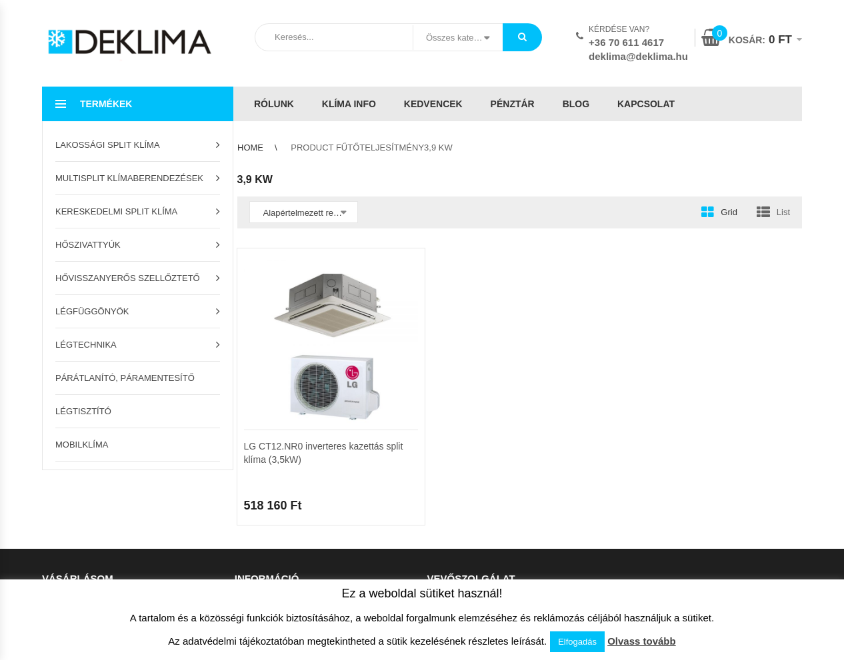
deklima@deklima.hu (638, 56)
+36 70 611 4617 (626, 42)
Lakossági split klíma (107, 145)
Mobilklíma (81, 445)
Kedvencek (433, 104)
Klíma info (349, 104)
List (783, 212)
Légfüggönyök (92, 311)
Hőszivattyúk (88, 245)
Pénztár (513, 104)
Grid (729, 212)
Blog (576, 104)
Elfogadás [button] (577, 642)
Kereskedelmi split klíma (116, 211)
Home (250, 148)
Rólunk (274, 104)
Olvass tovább (641, 641)
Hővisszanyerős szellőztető (127, 278)
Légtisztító (83, 411)
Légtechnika (86, 345)
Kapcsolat (646, 104)
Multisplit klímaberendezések (129, 178)
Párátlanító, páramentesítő (125, 378)
